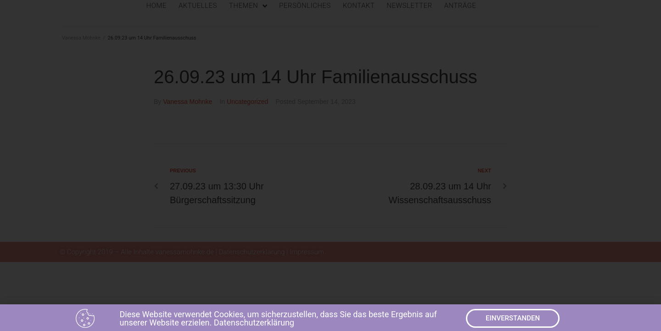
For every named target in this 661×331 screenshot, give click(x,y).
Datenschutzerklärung (254, 324)
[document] (330, 165)
